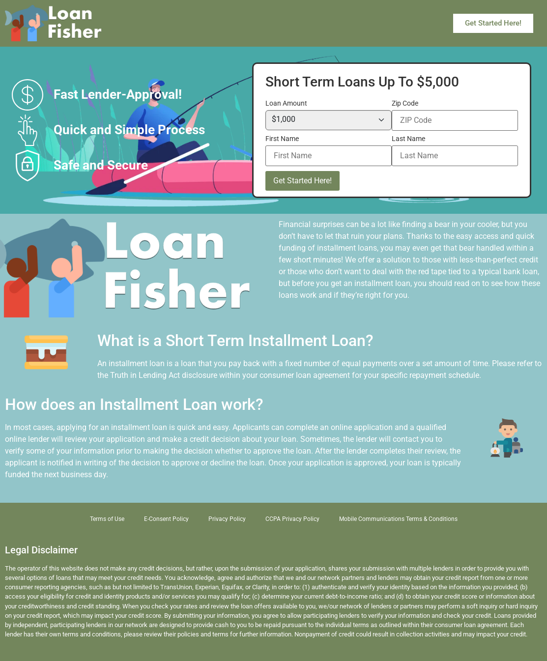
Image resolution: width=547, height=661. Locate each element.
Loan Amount (286, 103)
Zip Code (405, 103)
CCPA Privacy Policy (292, 519)
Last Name (408, 139)
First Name (282, 139)
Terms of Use (107, 519)
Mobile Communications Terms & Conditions (398, 519)
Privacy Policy (227, 519)
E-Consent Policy (166, 519)
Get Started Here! (302, 180)
